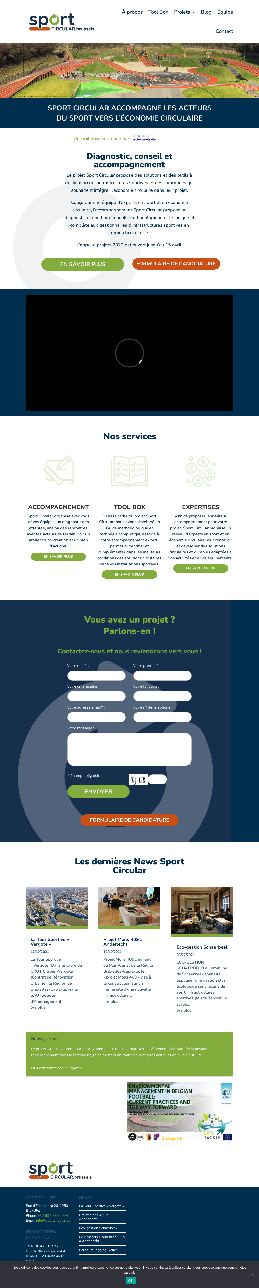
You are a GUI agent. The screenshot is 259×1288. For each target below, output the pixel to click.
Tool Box (158, 12)
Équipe (225, 12)
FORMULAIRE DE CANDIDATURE (176, 263)
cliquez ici (75, 1068)
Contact (224, 31)
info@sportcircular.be (53, 1220)
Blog (206, 12)
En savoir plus (82, 264)
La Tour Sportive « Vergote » (50, 941)
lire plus (38, 1007)
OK (130, 1280)
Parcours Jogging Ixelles (98, 1250)
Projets (182, 12)
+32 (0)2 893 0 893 (53, 1215)
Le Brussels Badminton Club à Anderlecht (102, 1239)
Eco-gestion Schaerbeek (202, 947)
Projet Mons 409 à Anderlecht (123, 941)
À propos (132, 12)
